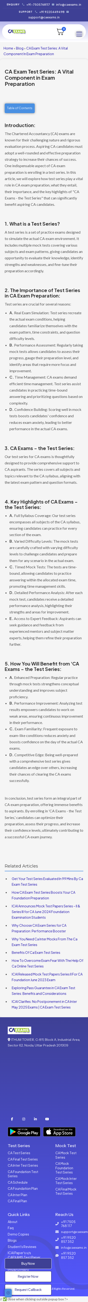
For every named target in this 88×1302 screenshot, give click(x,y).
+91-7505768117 (38, 4)
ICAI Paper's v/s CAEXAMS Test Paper (24, 1255)
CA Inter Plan (17, 1195)
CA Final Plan (17, 1201)
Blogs (12, 1240)
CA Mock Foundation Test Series (64, 1167)
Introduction (19, 125)
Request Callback (28, 1289)
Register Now (28, 1276)
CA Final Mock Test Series (66, 1191)
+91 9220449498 (52, 12)
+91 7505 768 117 (68, 1224)
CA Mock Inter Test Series (66, 1180)
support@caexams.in (44, 17)
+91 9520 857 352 (68, 1240)
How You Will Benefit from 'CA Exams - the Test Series (42, 666)
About (12, 1221)
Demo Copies (18, 1234)
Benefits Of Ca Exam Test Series (36, 952)
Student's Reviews (22, 1246)
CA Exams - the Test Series (41, 448)
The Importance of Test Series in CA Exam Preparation (42, 292)
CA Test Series (19, 1153)
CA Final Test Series (23, 1159)
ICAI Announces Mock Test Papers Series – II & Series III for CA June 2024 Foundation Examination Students (46, 911)
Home (8, 48)
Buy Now (28, 1263)
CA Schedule (18, 1182)
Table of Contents (19, 108)
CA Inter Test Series (23, 1165)
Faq (11, 1228)
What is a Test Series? (34, 224)
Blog (19, 48)
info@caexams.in (68, 4)
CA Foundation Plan (23, 1188)
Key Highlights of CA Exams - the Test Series (41, 504)
